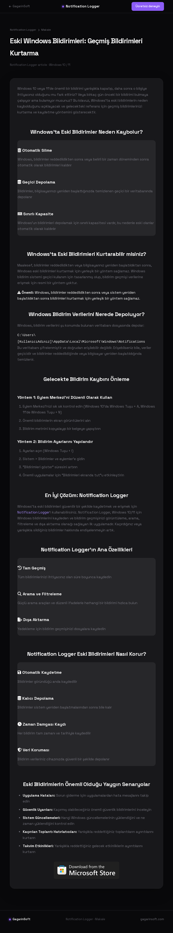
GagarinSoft (19, 6)
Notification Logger (81, 6)
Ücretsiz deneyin (148, 6)
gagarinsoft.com (152, 924)
